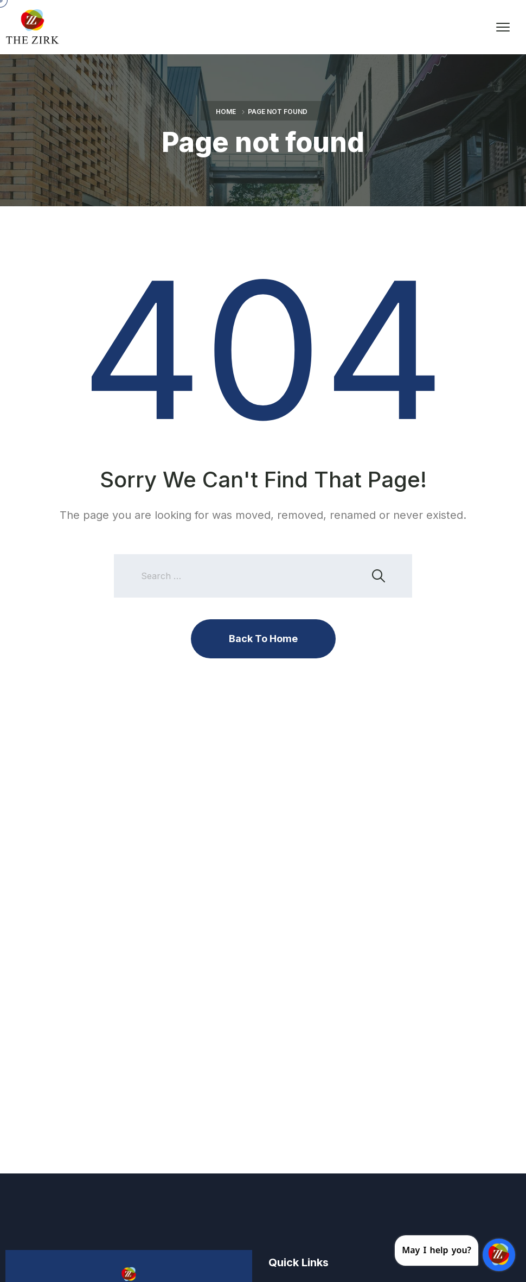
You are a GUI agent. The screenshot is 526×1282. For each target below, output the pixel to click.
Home (226, 111)
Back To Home (263, 638)
